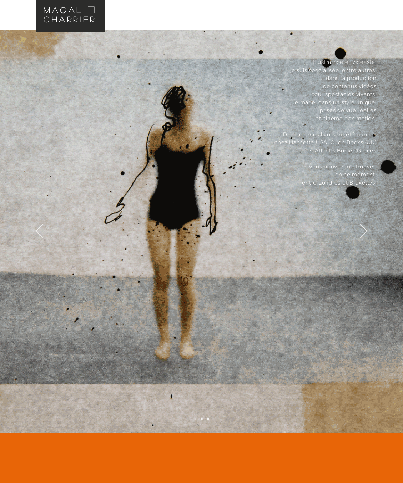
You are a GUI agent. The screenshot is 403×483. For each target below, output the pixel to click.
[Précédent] (39, 231)
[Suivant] (363, 231)
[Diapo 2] (202, 419)
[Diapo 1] (195, 419)
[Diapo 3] (208, 419)
